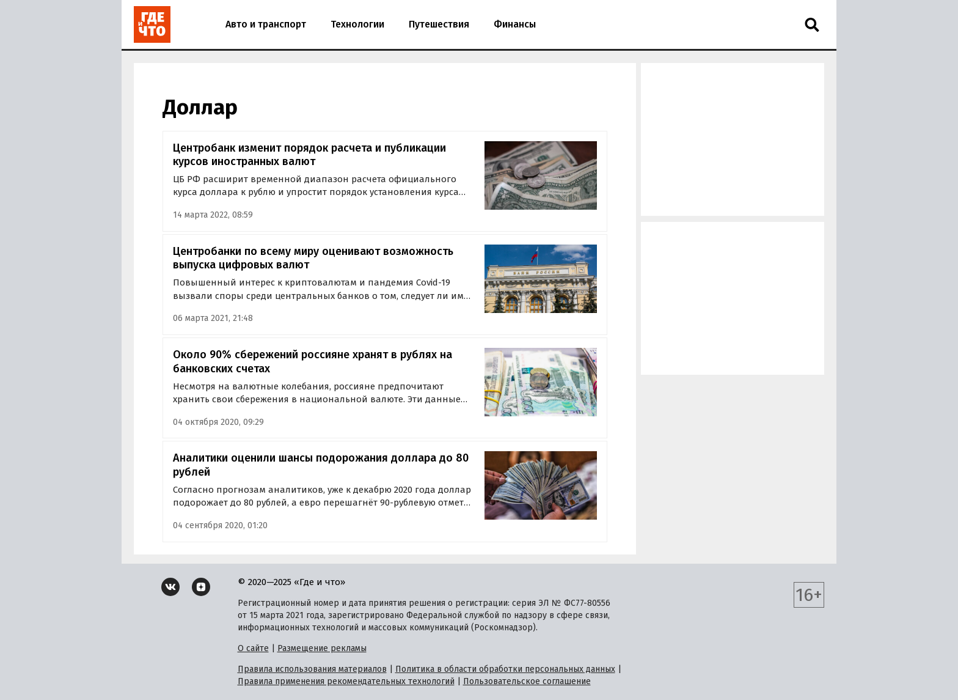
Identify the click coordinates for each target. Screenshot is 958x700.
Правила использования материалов (312, 669)
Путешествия (439, 24)
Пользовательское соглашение (527, 681)
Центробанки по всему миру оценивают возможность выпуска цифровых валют (313, 258)
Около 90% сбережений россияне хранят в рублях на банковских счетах (312, 361)
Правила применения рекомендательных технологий (346, 681)
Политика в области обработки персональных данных (505, 669)
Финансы (515, 24)
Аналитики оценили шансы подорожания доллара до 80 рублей (321, 465)
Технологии (357, 24)
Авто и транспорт (265, 24)
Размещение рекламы (322, 648)
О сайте (253, 648)
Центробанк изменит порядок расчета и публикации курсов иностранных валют (309, 155)
